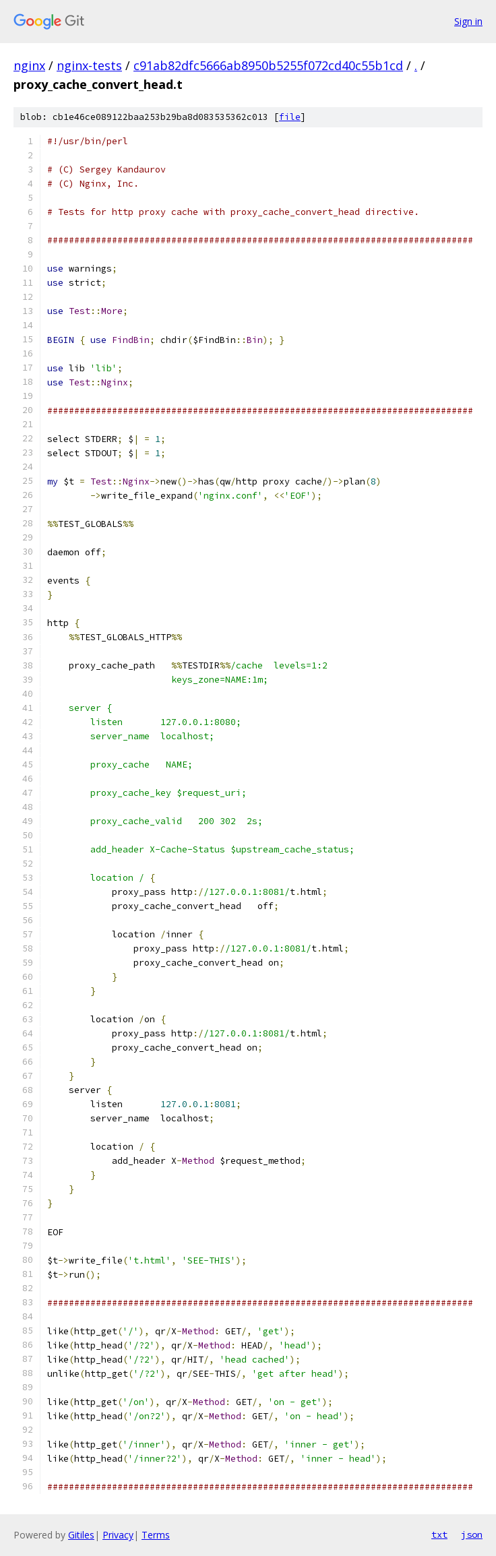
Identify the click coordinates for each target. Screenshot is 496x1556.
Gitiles (81, 1534)
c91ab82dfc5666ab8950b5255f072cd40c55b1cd (268, 65)
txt (439, 1534)
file (290, 117)
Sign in (468, 21)
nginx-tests (89, 65)
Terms (156, 1534)
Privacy (117, 1534)
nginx (29, 65)
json (472, 1534)
